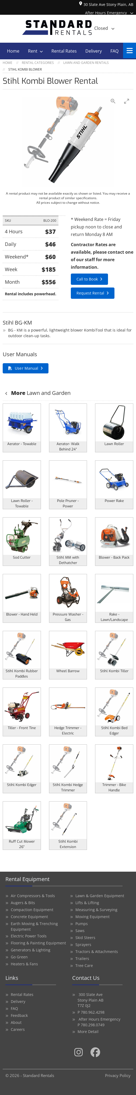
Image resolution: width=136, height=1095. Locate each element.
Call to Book (87, 279)
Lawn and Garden (40, 392)
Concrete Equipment (29, 916)
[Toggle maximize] (126, 101)
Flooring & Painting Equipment (38, 942)
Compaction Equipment (32, 909)
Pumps (81, 923)
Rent (32, 51)
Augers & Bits (23, 902)
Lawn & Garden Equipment (99, 895)
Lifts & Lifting (87, 902)
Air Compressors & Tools (33, 895)
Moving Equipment (92, 916)
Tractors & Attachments (96, 951)
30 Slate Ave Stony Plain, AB (106, 5)
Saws (80, 930)
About (16, 1022)
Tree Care (84, 965)
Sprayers (83, 944)
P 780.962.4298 (91, 1012)
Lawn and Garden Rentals (86, 62)
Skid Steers (85, 937)
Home (13, 51)
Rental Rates (64, 51)
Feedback (19, 1015)
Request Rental (90, 293)
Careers (18, 1029)
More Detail (88, 1031)
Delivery (93, 51)
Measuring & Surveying (96, 909)
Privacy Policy (118, 1075)
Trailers (82, 958)
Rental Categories (38, 62)
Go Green (19, 956)
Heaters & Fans (24, 963)
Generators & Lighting (30, 949)
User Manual (26, 368)
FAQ (114, 51)
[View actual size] (113, 101)
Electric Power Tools (29, 935)
